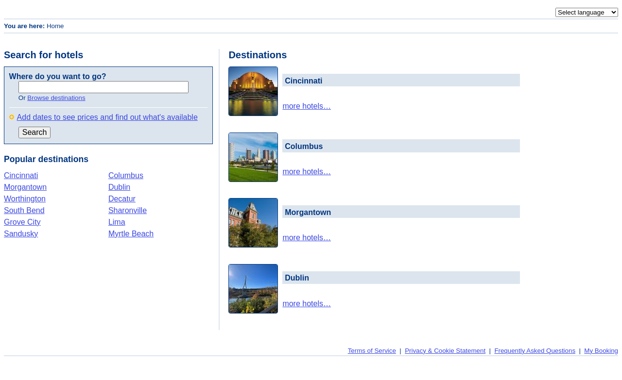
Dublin (119, 187)
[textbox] (103, 87)
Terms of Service (372, 350)
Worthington (25, 199)
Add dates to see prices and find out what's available (107, 117)
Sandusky (21, 234)
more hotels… (306, 106)
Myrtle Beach (131, 234)
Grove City (22, 222)
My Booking (601, 350)
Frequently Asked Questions (534, 350)
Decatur (122, 199)
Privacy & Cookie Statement (445, 350)
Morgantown (25, 187)
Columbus (125, 175)
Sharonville (127, 210)
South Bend (24, 210)
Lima (116, 222)
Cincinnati (21, 175)
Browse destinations (56, 97)
